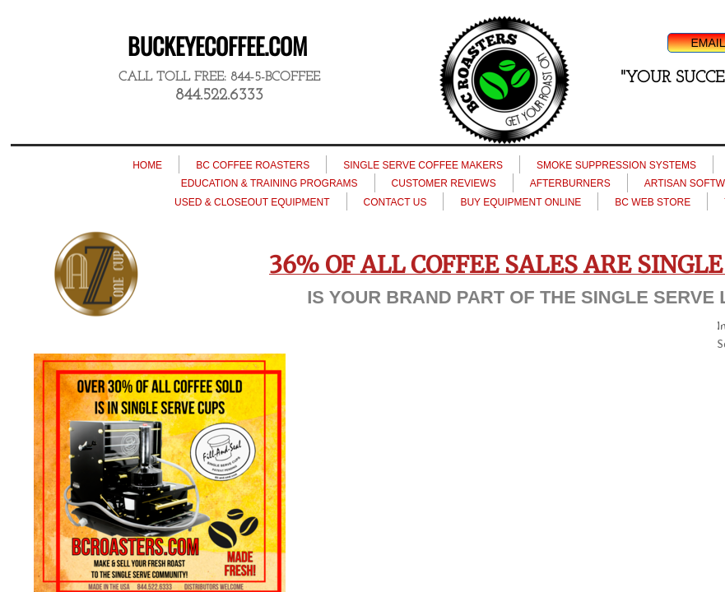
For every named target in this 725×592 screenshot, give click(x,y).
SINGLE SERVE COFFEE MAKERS (423, 165)
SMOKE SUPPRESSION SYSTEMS (616, 165)
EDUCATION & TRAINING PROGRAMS (269, 183)
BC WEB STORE (652, 202)
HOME (147, 165)
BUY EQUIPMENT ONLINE (520, 202)
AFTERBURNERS (570, 183)
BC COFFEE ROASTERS (252, 165)
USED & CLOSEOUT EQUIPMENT (251, 202)
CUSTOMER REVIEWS (444, 183)
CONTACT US (395, 202)
